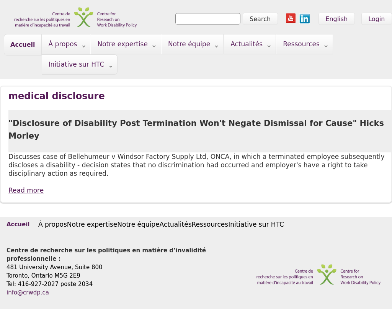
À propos (63, 45)
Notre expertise (123, 45)
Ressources (302, 45)
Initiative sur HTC (77, 66)
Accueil (22, 44)
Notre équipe (190, 45)
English (336, 19)
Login (376, 19)
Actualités (247, 45)
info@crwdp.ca (28, 292)
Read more (26, 190)
